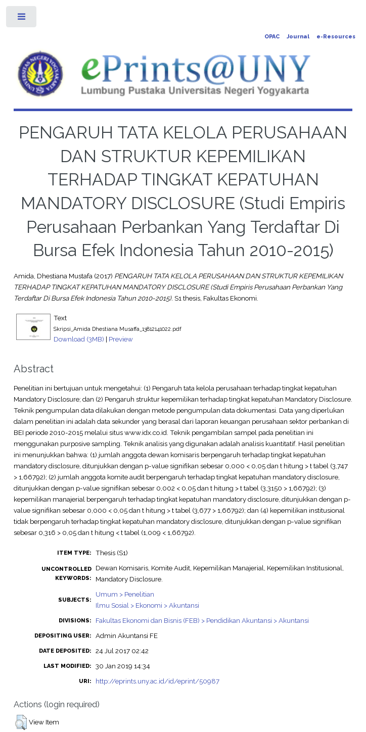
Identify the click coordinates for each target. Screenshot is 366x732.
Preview (121, 339)
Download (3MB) (79, 339)
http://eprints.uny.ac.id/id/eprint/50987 (157, 681)
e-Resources (335, 36)
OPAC (272, 36)
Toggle (22, 19)
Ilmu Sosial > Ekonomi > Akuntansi (147, 605)
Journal (298, 36)
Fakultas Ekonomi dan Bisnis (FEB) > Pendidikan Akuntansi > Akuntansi (202, 620)
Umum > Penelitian (125, 594)
